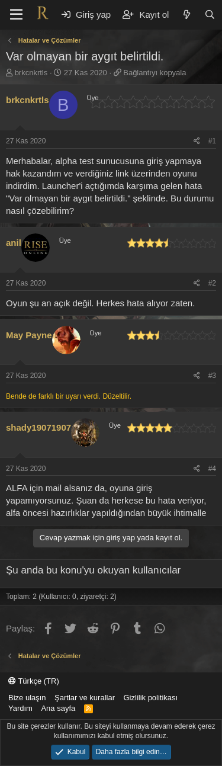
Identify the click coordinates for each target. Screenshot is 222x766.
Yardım (20, 708)
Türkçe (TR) (33, 681)
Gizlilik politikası (150, 697)
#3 (212, 375)
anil (13, 243)
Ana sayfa (58, 708)
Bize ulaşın (27, 697)
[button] (16, 15)
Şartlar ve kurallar (84, 697)
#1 (212, 141)
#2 (212, 283)
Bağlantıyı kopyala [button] (154, 72)
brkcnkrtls (31, 72)
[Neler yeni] (186, 14)
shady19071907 (38, 427)
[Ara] (209, 14)
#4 (212, 468)
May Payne (29, 335)
